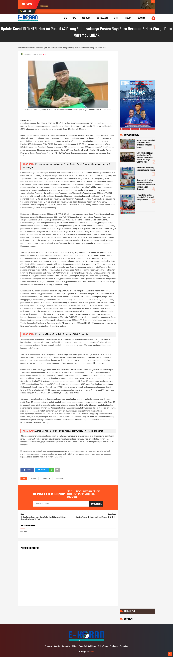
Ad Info (74, 646)
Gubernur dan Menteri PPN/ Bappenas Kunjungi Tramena (146, 169)
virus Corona (60, 479)
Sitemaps (48, 646)
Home (65, 18)
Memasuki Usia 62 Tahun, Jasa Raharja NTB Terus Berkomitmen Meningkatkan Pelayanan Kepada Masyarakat (146, 185)
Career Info (124, 646)
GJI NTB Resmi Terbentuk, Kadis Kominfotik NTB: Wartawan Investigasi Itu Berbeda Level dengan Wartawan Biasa (145, 157)
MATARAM (33, 479)
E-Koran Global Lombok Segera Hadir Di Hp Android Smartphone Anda (145, 197)
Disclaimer (114, 646)
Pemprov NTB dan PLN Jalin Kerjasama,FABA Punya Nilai (62, 334)
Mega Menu (141, 18)
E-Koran (91, 651)
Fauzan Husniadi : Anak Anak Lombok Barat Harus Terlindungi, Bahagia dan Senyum (146, 144)
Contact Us (66, 646)
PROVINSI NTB (46, 479)
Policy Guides (103, 646)
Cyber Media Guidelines (87, 646)
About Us (57, 646)
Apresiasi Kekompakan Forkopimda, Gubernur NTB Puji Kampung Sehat (69, 431)
